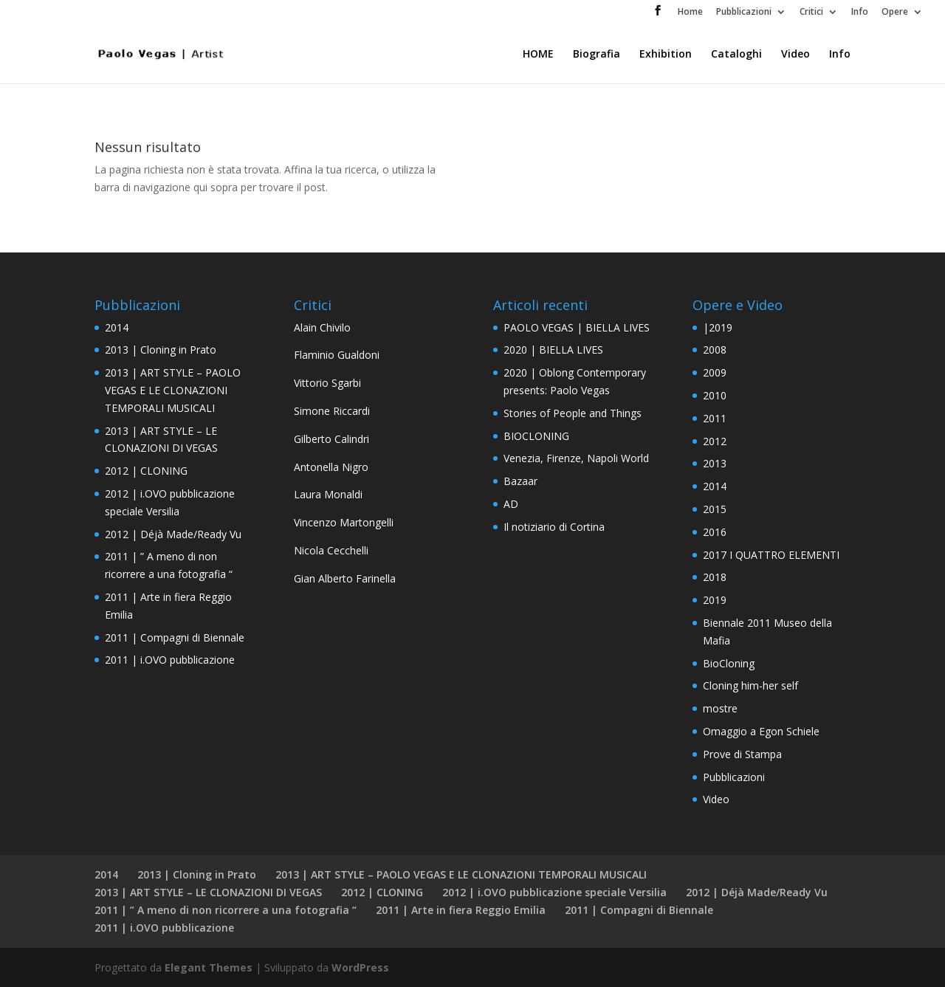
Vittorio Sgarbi (327, 383)
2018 (714, 577)
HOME (538, 55)
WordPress (360, 967)
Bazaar (520, 481)
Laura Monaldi (328, 494)
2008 (714, 350)
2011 (714, 418)
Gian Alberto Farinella (345, 578)
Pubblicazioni (744, 12)
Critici (811, 12)
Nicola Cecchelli (331, 550)
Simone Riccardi (332, 411)
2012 (714, 441)
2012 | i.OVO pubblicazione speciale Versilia (554, 892)
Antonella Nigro (331, 467)
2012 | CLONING (146, 471)
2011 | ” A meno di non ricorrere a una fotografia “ (225, 910)
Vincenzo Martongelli (344, 522)
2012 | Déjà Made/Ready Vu (173, 534)
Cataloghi (736, 55)
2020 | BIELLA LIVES (553, 350)
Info (859, 12)
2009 (714, 372)
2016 (714, 532)
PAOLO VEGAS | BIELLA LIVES (577, 327)
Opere (895, 12)
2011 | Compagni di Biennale (174, 637)
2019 (714, 600)
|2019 (717, 327)
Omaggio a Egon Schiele (761, 731)
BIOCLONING (536, 436)
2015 (714, 509)
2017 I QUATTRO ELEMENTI (771, 555)
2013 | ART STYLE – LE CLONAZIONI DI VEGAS (208, 892)
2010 (714, 395)
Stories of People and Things (573, 413)
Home (690, 12)
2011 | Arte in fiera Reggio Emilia (461, 910)
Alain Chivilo (322, 327)
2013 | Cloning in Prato (160, 350)
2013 (714, 463)
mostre (720, 708)
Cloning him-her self (750, 685)
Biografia (596, 55)
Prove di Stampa (742, 754)
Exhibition (665, 55)
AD (511, 504)
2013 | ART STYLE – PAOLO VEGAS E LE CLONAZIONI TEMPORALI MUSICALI (173, 390)
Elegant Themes (208, 967)
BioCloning (729, 663)
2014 (116, 327)
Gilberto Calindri (331, 439)
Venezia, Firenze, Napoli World (576, 458)
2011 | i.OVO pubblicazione (170, 660)
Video (795, 55)
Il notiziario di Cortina (554, 527)
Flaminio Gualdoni (336, 355)
